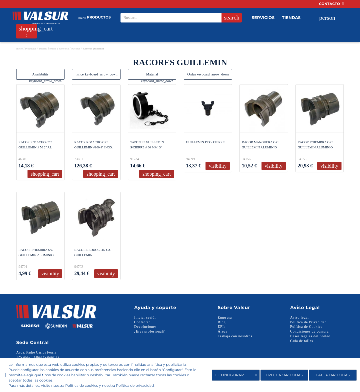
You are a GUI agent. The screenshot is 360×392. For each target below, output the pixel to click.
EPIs (222, 327)
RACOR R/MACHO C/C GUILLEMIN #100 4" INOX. (93, 144)
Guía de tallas (301, 341)
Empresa (225, 317)
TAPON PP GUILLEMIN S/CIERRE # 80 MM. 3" (147, 144)
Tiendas (291, 17)
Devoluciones (145, 327)
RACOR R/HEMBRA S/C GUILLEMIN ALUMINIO (36, 252)
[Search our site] (179, 17)
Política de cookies (81, 385)
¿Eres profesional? (149, 331)
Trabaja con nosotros (235, 336)
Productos (94, 18)
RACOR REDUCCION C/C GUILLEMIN (92, 252)
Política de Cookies (306, 327)
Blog (222, 322)
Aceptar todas (333, 375)
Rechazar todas (284, 375)
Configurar (236, 375)
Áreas (222, 331)
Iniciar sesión (145, 317)
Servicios (263, 17)
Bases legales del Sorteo (310, 336)
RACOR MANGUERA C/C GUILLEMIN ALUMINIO (260, 144)
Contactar (142, 322)
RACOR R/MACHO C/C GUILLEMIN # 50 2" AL (35, 144)
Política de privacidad (135, 385)
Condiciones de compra (309, 331)
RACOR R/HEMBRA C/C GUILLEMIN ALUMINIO (315, 144)
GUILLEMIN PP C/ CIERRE (205, 142)
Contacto (331, 3)
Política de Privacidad (308, 322)
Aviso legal (299, 317)
